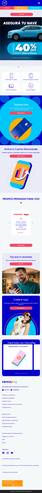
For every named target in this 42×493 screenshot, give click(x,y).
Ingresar (7, 8)
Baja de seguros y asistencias (10, 420)
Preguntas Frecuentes (8, 423)
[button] (16, 373)
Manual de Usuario (7, 426)
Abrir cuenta (21, 156)
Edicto (4, 442)
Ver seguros (20, 308)
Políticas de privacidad (8, 398)
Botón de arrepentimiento (9, 417)
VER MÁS (21, 14)
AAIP (3, 439)
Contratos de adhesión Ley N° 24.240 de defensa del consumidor (20, 465)
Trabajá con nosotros (8, 436)
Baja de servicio (6, 414)
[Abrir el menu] (39, 3)
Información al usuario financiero (11, 458)
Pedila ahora (21, 113)
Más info (21, 264)
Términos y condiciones (8, 395)
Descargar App (35, 8)
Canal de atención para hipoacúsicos (12, 433)
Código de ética (6, 407)
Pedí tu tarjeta (21, 8)
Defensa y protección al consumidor (12, 404)
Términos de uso (6, 401)
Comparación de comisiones (10, 472)
